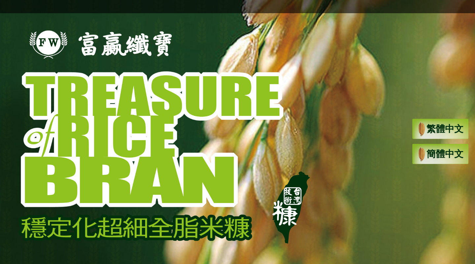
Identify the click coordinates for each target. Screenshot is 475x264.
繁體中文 (440, 129)
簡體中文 (440, 155)
